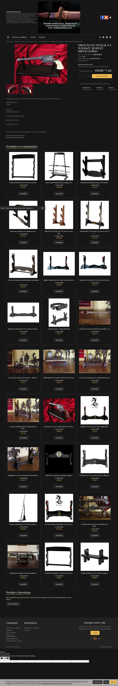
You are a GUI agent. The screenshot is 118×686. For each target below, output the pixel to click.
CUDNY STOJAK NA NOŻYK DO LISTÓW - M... (94, 329)
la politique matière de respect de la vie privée (56, 683)
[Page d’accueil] (59, 17)
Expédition (9, 630)
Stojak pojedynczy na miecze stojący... (95, 573)
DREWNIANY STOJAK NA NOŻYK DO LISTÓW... (59, 378)
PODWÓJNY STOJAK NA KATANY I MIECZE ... (94, 475)
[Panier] (103, 37)
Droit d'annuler (11, 632)
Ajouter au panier (102, 76)
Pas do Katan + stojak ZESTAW (59, 329)
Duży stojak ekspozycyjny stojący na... (59, 183)
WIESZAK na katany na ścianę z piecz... (59, 475)
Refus (106, 682)
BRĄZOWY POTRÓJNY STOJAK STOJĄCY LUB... (59, 232)
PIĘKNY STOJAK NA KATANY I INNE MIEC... (95, 427)
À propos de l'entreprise (31, 628)
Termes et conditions (19, 37)
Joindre (95, 633)
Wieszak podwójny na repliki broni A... (23, 231)
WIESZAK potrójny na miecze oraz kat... (23, 183)
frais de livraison (15, 646)
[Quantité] (83, 76)
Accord (113, 682)
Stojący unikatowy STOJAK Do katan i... (23, 524)
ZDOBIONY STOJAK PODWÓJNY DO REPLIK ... (23, 475)
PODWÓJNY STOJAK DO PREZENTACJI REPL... (94, 525)
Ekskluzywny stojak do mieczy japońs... (23, 573)
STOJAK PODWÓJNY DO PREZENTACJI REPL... (23, 428)
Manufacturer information (15, 137)
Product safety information (15, 135)
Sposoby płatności (12, 638)
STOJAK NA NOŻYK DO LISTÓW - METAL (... (23, 378)
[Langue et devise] (110, 37)
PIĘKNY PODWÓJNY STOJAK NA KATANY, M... (59, 280)
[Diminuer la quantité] (86, 76)
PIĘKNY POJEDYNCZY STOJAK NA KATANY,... (95, 280)
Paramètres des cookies (14, 641)
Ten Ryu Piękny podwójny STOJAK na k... (59, 524)
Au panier (23, 194)
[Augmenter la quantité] (79, 76)
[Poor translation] (7, 658)
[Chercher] (100, 37)
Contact (33, 37)
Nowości (42, 37)
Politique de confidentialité (11, 635)
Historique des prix (85, 64)
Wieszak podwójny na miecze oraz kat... (59, 573)
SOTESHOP (109, 646)
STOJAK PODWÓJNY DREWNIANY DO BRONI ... (23, 281)
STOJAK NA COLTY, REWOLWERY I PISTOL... (59, 427)
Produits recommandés (21, 146)
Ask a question (13, 604)
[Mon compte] (107, 37)
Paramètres (97, 682)
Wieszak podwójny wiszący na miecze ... (95, 183)
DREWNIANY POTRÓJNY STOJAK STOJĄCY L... (95, 232)
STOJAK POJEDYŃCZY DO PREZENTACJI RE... (94, 378)
